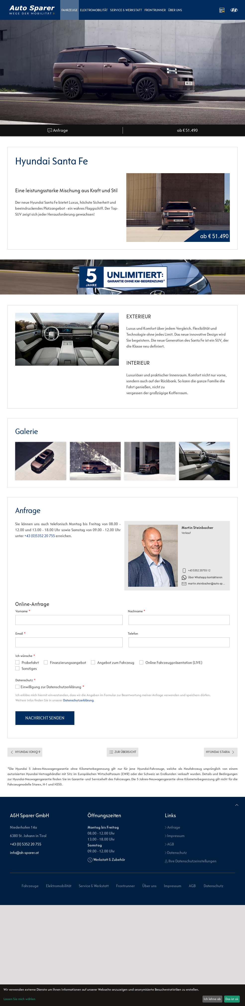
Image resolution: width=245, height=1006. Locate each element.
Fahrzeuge (69, 10)
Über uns (175, 10)
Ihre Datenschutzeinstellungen (190, 962)
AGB (169, 945)
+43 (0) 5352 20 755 (25, 945)
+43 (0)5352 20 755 (39, 535)
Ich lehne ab (212, 999)
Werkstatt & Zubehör (109, 960)
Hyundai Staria (221, 853)
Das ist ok (231, 999)
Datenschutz (176, 953)
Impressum (175, 936)
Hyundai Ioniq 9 (24, 853)
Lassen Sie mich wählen (19, 999)
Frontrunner (155, 10)
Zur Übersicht (122, 853)
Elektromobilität (94, 10)
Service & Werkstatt (126, 10)
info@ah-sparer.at (24, 953)
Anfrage (57, 130)
